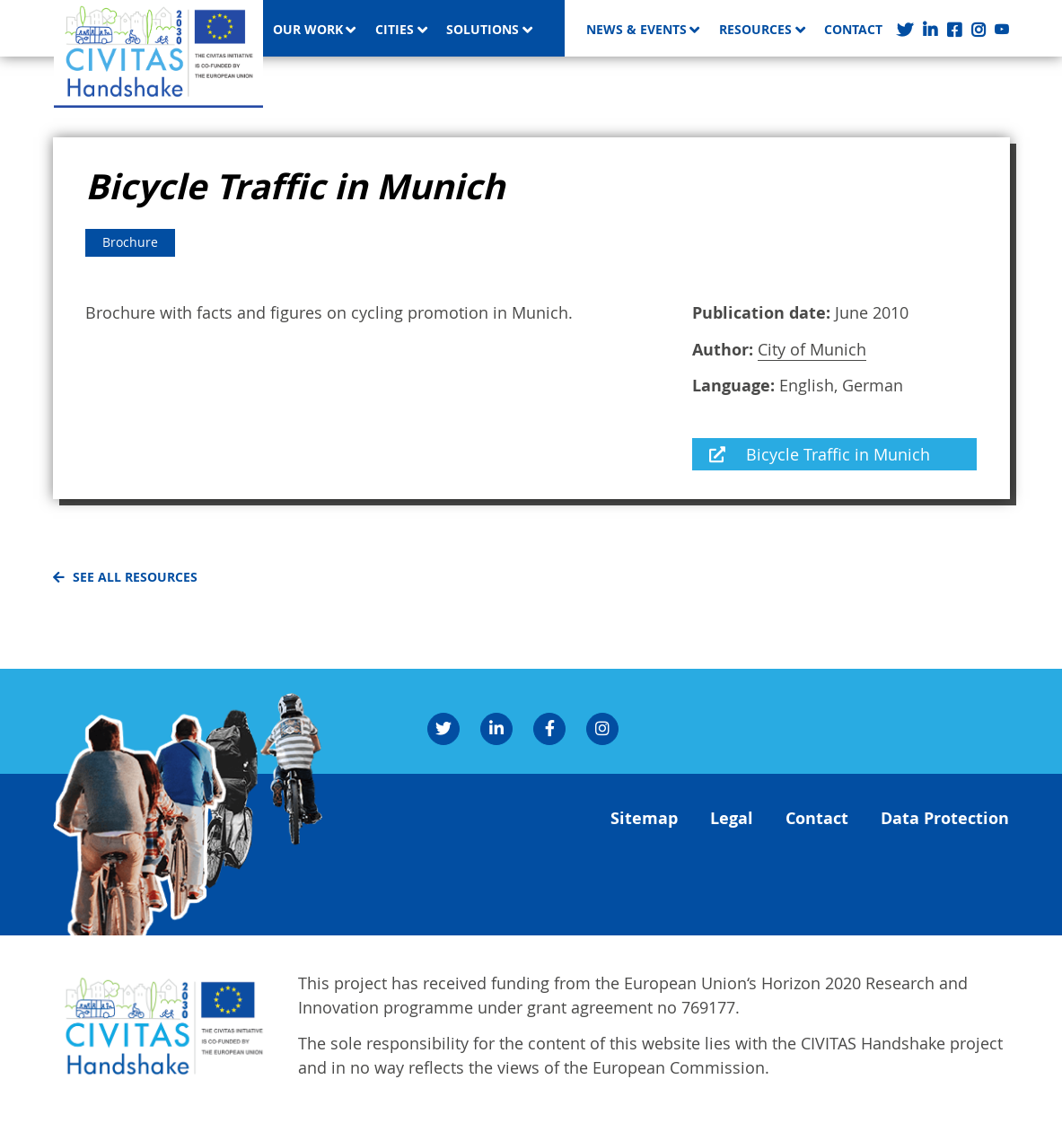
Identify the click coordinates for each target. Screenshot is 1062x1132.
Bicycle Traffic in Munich (838, 454)
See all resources (135, 577)
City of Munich (812, 349)
